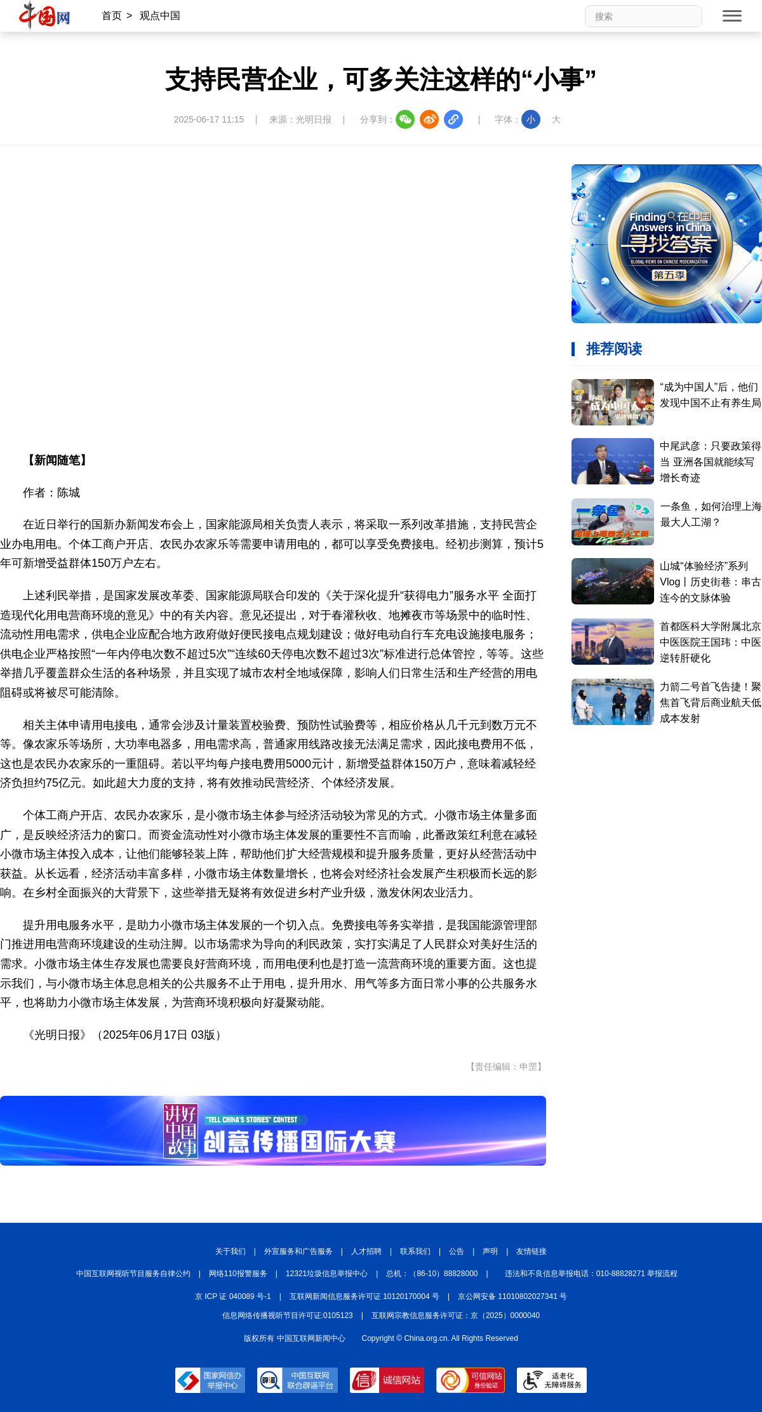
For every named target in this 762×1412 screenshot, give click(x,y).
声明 (490, 1251)
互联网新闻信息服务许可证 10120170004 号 (364, 1296)
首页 (112, 15)
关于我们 (230, 1251)
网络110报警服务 (238, 1273)
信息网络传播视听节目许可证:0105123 (287, 1315)
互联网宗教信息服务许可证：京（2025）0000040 (455, 1315)
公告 (456, 1251)
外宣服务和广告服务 (298, 1251)
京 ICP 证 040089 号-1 (233, 1296)
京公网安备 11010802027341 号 (512, 1296)
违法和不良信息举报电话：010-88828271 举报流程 (591, 1273)
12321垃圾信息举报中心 (327, 1273)
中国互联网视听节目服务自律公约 (133, 1273)
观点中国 (160, 15)
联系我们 (415, 1251)
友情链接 (531, 1251)
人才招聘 (366, 1251)
